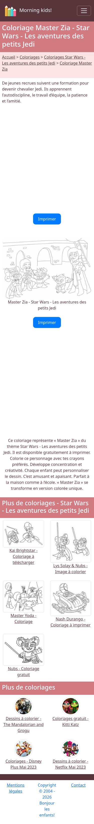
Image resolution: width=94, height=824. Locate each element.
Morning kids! (27, 10)
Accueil (8, 57)
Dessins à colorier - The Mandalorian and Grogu (24, 718)
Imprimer (47, 219)
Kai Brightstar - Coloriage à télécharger (23, 548)
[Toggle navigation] (84, 11)
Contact (78, 785)
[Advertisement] (47, 159)
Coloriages (30, 57)
